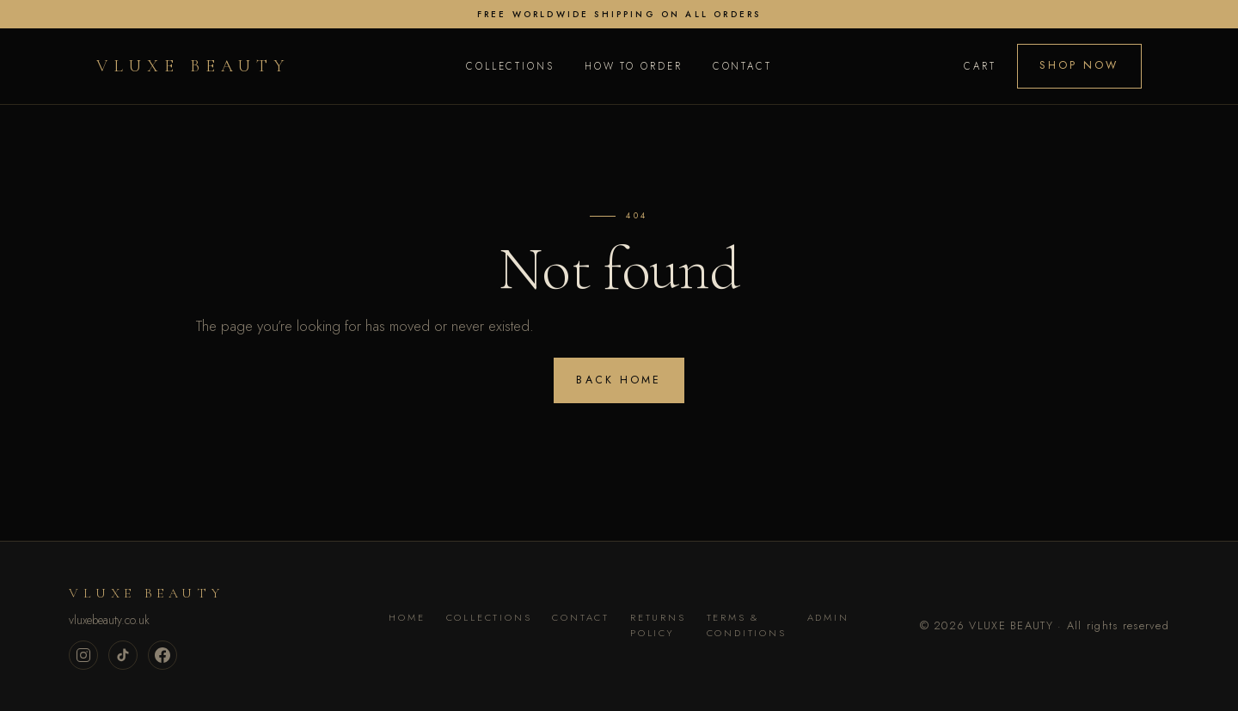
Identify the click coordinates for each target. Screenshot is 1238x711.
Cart (980, 66)
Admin (828, 617)
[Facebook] (162, 655)
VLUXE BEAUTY (193, 66)
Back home (618, 380)
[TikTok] (123, 655)
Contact (742, 66)
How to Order (634, 66)
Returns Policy (658, 625)
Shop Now (1078, 65)
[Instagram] (83, 655)
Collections (510, 66)
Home (407, 617)
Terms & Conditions (747, 625)
